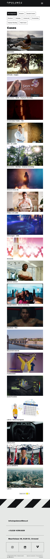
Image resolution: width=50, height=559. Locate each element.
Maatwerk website (20, 555)
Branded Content (31, 13)
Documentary (35, 18)
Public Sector (23, 22)
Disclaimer (41, 557)
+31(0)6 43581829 (16, 530)
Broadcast (10, 18)
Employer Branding (12, 22)
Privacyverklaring (39, 555)
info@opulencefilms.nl (18, 521)
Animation (21, 13)
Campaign (18, 18)
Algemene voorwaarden (31, 555)
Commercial (26, 18)
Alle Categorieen (12, 13)
